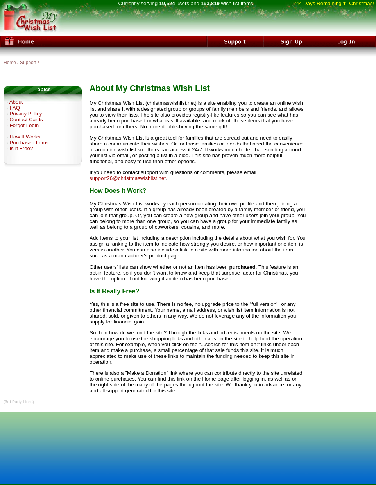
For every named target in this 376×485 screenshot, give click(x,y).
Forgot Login (24, 125)
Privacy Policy (25, 114)
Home (10, 62)
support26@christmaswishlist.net (128, 178)
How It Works (24, 137)
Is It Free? (21, 148)
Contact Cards (26, 119)
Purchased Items (28, 143)
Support (28, 62)
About (16, 102)
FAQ (14, 108)
